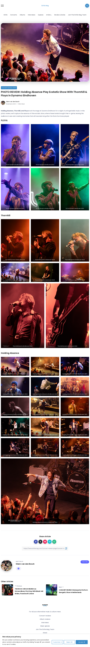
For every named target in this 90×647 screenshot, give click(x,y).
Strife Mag (45, 6)
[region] (45, 640)
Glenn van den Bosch (12, 102)
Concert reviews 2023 (9, 88)
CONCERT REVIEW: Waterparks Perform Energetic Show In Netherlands (73, 591)
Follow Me (85, 562)
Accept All (81, 642)
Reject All (69, 642)
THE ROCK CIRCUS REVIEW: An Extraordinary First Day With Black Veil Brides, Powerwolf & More (29, 591)
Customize (56, 642)
